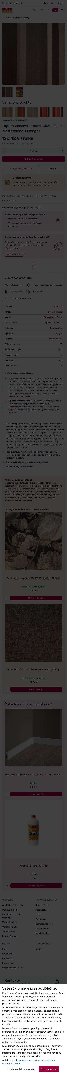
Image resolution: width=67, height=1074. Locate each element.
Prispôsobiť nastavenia (22, 1069)
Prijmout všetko (49, 1069)
